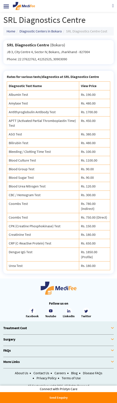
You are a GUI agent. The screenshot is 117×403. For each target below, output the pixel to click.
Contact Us (41, 373)
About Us (21, 373)
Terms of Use (71, 378)
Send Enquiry (58, 398)
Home (11, 31)
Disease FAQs (92, 373)
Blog (74, 373)
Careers (60, 373)
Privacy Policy (46, 378)
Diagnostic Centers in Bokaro (40, 31)
